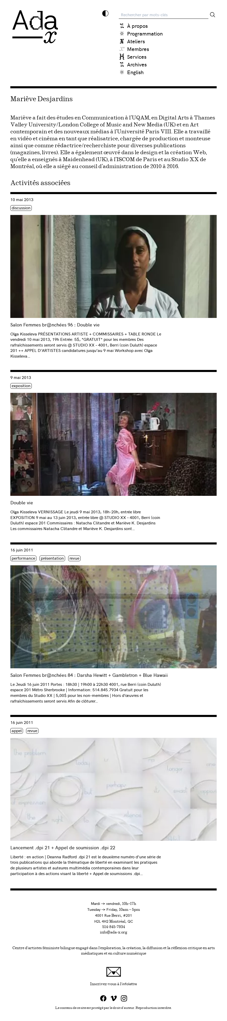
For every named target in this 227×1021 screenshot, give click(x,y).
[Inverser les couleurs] (105, 13)
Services (136, 56)
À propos (137, 25)
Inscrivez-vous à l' (150, 976)
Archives (137, 64)
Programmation (145, 33)
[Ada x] (35, 26)
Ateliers (136, 41)
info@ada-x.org (113, 932)
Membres (138, 49)
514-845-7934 (113, 927)
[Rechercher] (212, 15)
